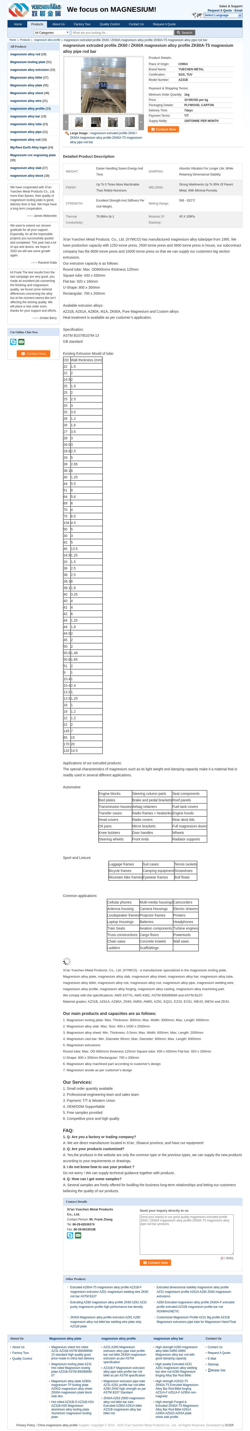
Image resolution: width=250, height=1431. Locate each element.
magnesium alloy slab (26, 168)
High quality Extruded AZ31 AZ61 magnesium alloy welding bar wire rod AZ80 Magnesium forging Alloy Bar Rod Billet (176, 1369)
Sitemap (213, 1364)
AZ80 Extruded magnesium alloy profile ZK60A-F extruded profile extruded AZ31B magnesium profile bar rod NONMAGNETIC (195, 1307)
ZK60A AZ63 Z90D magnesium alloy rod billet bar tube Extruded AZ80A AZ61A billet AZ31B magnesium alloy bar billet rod (124, 1405)
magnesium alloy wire (26, 101)
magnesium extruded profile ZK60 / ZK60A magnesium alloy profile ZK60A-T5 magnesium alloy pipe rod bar (106, 137)
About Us (58, 24)
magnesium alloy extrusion (29, 70)
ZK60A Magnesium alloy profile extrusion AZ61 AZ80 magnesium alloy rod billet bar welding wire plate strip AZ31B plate (105, 1322)
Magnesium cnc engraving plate (33, 155)
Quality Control (110, 24)
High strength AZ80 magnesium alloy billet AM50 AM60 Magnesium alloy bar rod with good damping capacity (177, 1352)
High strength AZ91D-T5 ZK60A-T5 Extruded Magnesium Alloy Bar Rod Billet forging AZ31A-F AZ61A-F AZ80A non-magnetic (177, 1388)
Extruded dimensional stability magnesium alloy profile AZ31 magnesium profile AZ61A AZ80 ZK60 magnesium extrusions (194, 1292)
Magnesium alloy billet (26, 77)
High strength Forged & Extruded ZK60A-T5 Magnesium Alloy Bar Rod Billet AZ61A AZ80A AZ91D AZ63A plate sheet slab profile (177, 1409)
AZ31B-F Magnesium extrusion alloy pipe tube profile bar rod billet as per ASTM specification (124, 1371)
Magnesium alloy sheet (26, 93)
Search (187, 33)
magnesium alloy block (26, 175)
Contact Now (166, 129)
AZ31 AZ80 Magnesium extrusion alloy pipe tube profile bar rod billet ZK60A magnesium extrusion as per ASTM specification (125, 1354)
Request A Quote (220, 10)
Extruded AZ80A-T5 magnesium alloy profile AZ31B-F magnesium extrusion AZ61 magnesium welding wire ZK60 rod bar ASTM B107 (109, 1292)
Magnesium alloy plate (26, 85)
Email (238, 10)
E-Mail (212, 1358)
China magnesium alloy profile (58, 1425)
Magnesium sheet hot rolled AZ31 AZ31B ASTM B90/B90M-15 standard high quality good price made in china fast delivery (72, 1352)
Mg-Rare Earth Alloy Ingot (28, 147)
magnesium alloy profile (47, 40)
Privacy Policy (25, 1425)
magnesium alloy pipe (26, 132)
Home (18, 24)
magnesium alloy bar (25, 116)
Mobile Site (217, 1370)
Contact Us (136, 24)
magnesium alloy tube (26, 124)
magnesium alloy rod (25, 54)
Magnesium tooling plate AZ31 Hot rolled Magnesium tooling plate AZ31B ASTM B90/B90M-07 (71, 1369)
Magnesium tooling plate (28, 62)
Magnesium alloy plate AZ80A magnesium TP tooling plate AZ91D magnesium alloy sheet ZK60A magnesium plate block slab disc (71, 1388)
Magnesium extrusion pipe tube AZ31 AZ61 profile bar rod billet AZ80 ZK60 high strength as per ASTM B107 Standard (125, 1386)
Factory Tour (82, 24)
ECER (229, 1425)
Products (37, 24)
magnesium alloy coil (25, 139)
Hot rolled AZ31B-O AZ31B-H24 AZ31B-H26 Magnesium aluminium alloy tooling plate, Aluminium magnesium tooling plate (72, 1409)
